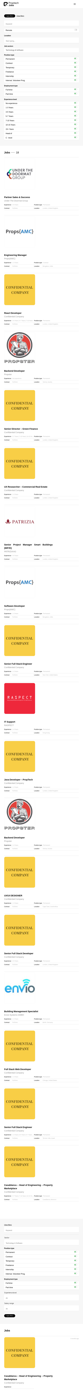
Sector (41, 1238)
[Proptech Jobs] (11, 4)
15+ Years (10, 129)
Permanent (10, 59)
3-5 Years (9, 112)
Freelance (10, 72)
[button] (74, 4)
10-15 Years (10, 125)
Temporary (10, 68)
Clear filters (20, 16)
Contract (9, 63)
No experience (11, 103)
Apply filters (9, 16)
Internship (10, 76)
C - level (9, 138)
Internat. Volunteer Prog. (15, 80)
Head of (9, 133)
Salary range (41, 1303)
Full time (9, 90)
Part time (9, 94)
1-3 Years (9, 108)
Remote (9, 30)
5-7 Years (9, 116)
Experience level (41, 1293)
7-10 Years (10, 121)
